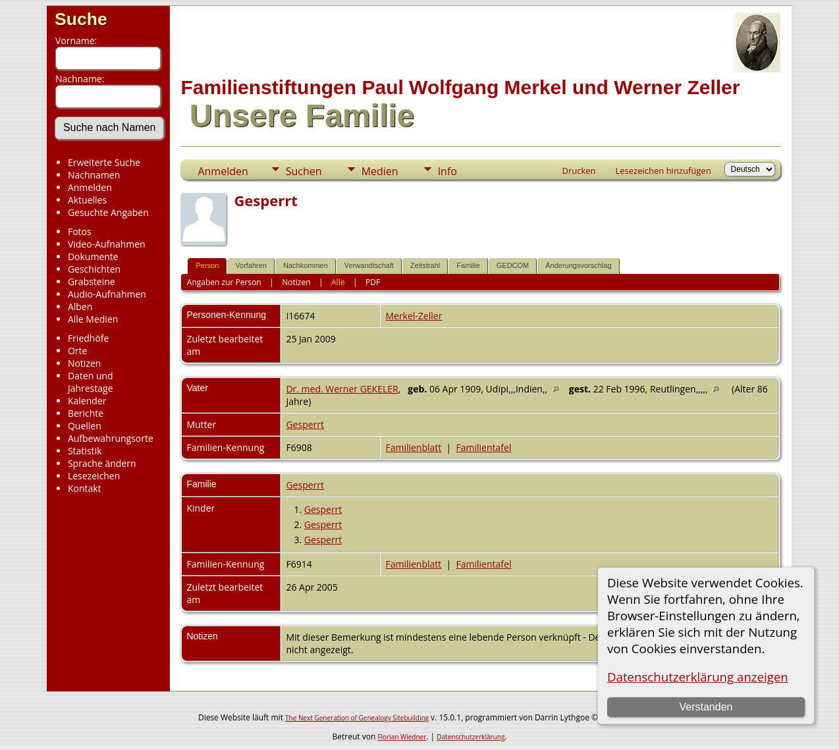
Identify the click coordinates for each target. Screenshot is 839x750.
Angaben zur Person (224, 282)
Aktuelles (87, 200)
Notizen (84, 363)
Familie (467, 265)
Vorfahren (251, 265)
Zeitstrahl (425, 265)
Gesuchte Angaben (108, 212)
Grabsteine (91, 281)
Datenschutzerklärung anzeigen (697, 676)
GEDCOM (513, 265)
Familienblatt (413, 447)
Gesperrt (305, 424)
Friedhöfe (88, 338)
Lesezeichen (94, 475)
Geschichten (94, 269)
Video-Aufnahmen (107, 244)
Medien (380, 171)
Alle (337, 282)
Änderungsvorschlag (578, 265)
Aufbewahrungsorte (110, 438)
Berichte (85, 413)
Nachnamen (94, 175)
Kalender (87, 400)
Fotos (80, 231)
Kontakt (84, 488)
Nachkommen (305, 265)
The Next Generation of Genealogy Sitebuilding (357, 717)
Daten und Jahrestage (90, 381)
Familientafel (484, 447)
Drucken (578, 170)
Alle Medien (93, 319)
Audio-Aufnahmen (107, 294)
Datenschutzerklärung (470, 736)
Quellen (84, 425)
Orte (77, 350)
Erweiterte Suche (104, 162)
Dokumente (93, 256)
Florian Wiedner (401, 736)
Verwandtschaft (369, 265)
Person (207, 265)
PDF (372, 282)
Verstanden (705, 706)
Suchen (304, 171)
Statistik (85, 450)
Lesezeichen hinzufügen (663, 170)
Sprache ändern (102, 463)
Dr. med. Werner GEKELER (342, 389)
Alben (80, 306)
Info (447, 171)
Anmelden (90, 187)
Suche (81, 19)
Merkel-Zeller (413, 315)
